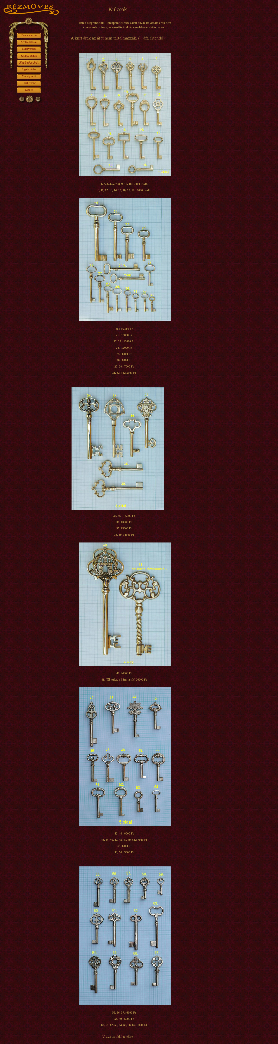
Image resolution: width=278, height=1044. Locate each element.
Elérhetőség (29, 82)
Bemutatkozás (29, 35)
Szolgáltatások (29, 41)
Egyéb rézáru (29, 69)
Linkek (29, 89)
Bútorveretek (29, 48)
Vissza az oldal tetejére (117, 1036)
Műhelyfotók (29, 76)
